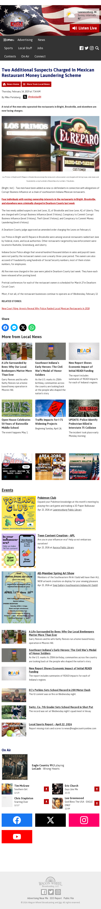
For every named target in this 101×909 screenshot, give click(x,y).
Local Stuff (25, 48)
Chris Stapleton (23, 798)
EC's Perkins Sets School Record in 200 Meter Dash (59, 690)
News (41, 40)
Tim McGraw (21, 785)
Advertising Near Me (37, 898)
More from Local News (38, 84)
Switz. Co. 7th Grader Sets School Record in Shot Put (61, 707)
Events (7, 490)
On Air (25, 56)
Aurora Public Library (63, 547)
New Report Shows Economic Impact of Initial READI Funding (84, 357)
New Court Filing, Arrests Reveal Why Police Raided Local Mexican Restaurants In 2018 (45, 308)
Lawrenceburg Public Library (67, 509)
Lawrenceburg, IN (87, 12)
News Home (13, 84)
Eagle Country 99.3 (43, 765)
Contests (10, 56)
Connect (40, 56)
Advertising (25, 40)
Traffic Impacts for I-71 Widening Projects (50, 412)
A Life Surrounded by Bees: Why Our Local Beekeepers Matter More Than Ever (17, 359)
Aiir (60, 902)
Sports (8, 48)
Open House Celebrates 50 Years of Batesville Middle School (17, 414)
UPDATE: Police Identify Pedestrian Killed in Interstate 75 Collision (84, 414)
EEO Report (56, 898)
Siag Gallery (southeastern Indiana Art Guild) (75, 585)
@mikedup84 (32, 97)
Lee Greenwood (74, 798)
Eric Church (71, 785)
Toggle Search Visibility (97, 48)
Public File (68, 898)
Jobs (40, 48)
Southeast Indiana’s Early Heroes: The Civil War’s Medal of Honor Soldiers (50, 359)
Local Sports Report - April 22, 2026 (50, 724)
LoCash (36, 768)
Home (8, 40)
